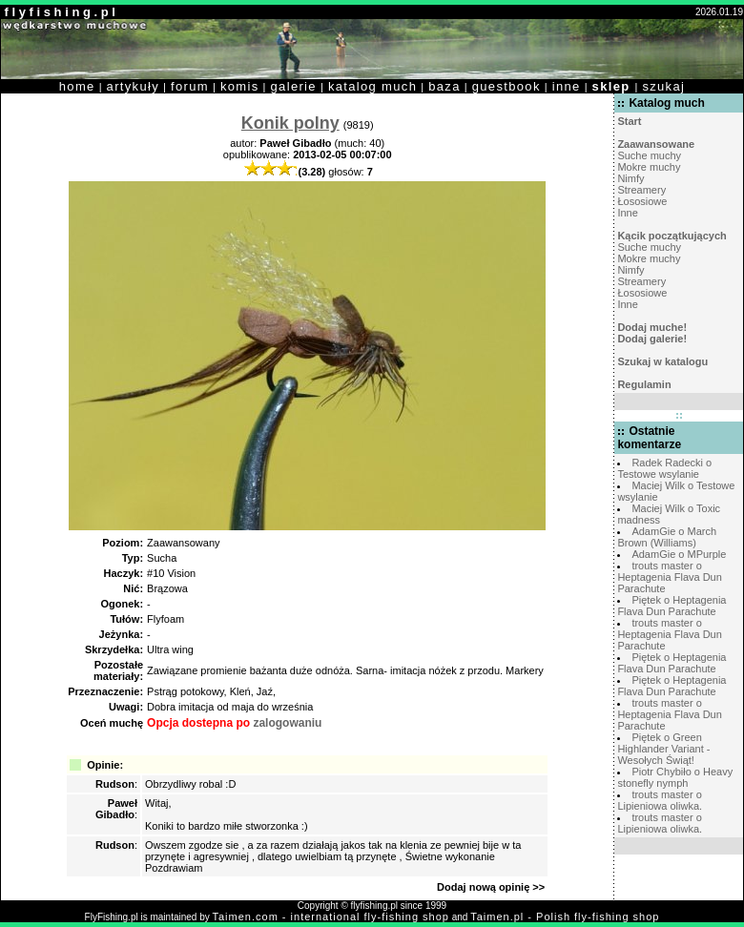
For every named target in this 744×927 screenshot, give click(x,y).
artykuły (133, 86)
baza (444, 86)
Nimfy (630, 178)
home (77, 86)
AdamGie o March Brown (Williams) (666, 536)
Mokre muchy (648, 167)
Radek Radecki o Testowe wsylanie (664, 468)
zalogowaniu (287, 723)
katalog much (372, 86)
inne (566, 86)
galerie (294, 86)
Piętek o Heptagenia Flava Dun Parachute (671, 605)
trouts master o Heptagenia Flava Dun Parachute (669, 577)
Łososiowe (642, 201)
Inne (627, 212)
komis (239, 86)
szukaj (663, 86)
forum (190, 86)
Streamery (641, 190)
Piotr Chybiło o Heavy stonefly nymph (675, 777)
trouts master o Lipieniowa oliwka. (659, 800)
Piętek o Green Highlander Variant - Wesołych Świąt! (663, 748)
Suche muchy (649, 155)
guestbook (506, 86)
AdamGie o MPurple (678, 554)
